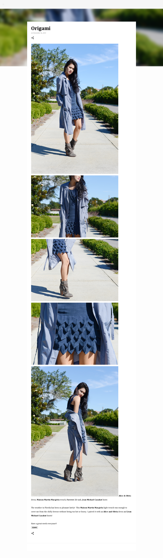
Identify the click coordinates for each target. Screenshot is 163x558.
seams (34, 527)
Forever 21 (72, 500)
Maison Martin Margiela (48, 500)
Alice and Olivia (110, 512)
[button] (32, 38)
